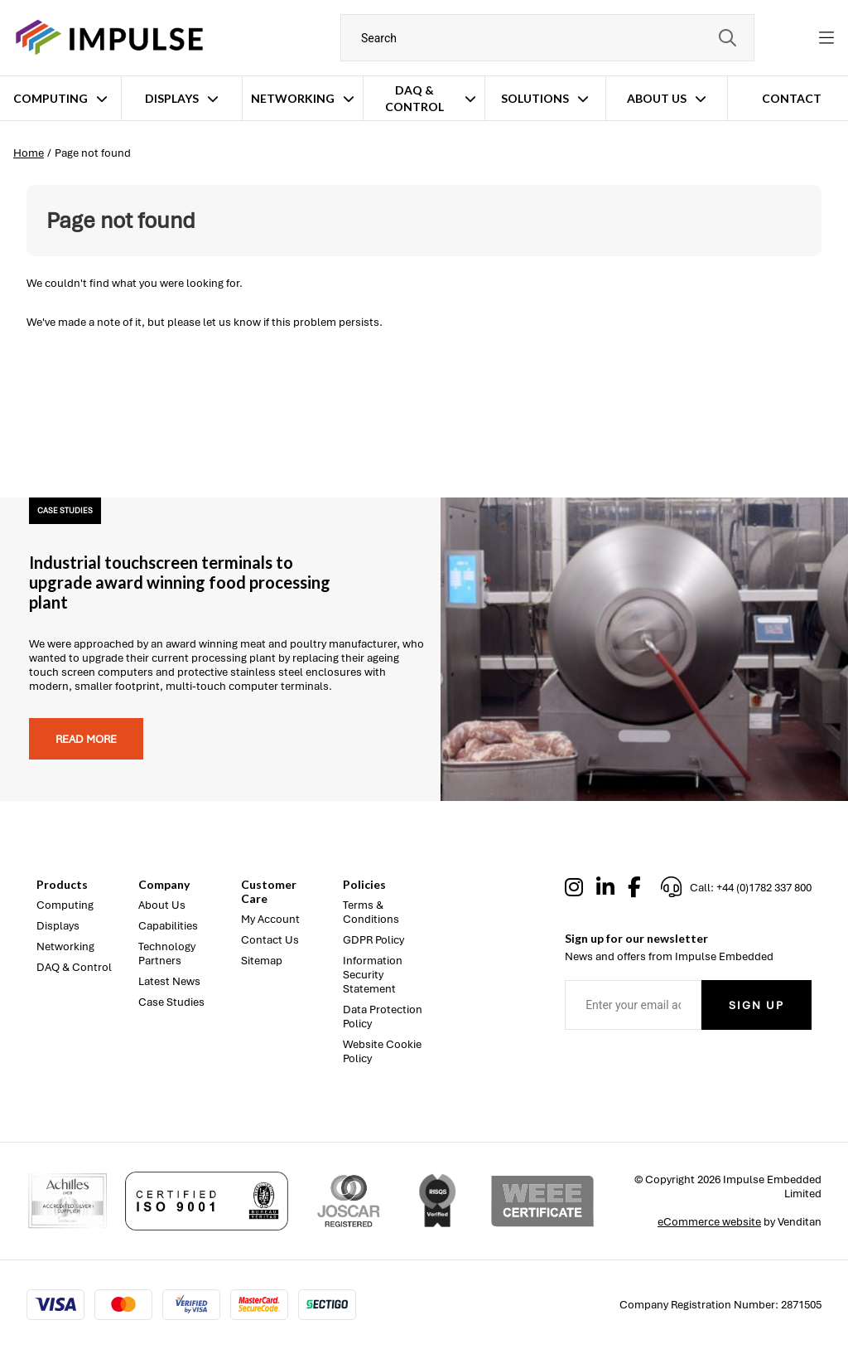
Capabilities (168, 926)
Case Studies (171, 1002)
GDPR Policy (373, 940)
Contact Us (270, 940)
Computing (50, 98)
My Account (270, 919)
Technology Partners (166, 953)
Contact (792, 98)
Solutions (535, 98)
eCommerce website (709, 1222)
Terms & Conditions (371, 912)
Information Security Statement (372, 975)
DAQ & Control (414, 98)
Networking (293, 98)
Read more (86, 739)
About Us (657, 98)
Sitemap (261, 961)
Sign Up (756, 1005)
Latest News (169, 981)
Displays (172, 98)
